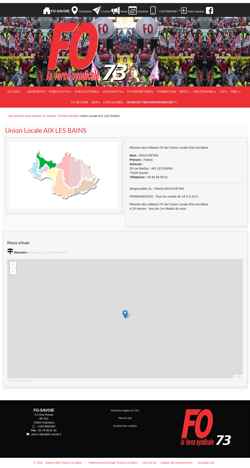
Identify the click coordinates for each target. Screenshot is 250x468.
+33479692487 (46, 426)
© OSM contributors (20, 380)
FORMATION (166, 91)
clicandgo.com (206, 462)
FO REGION (79, 102)
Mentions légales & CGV (125, 410)
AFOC (184, 91)
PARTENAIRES (205, 91)
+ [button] (13, 265)
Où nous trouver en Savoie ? (152, 102)
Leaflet (238, 376)
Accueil (13, 91)
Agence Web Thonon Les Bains (64, 462)
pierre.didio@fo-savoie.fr (46, 434)
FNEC (236, 91)
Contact (106, 11)
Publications (87, 91)
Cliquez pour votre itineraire (48, 252)
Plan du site (125, 418)
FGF (223, 91)
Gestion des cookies (125, 425)
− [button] (13, 271)
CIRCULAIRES (113, 102)
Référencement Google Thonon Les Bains (113, 462)
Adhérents (36, 91)
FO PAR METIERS (140, 91)
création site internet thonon (177, 462)
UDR (95, 102)
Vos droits (113, 91)
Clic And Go (149, 462)
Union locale (69, 116)
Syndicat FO (60, 91)
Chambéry (85, 11)
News (123, 11)
